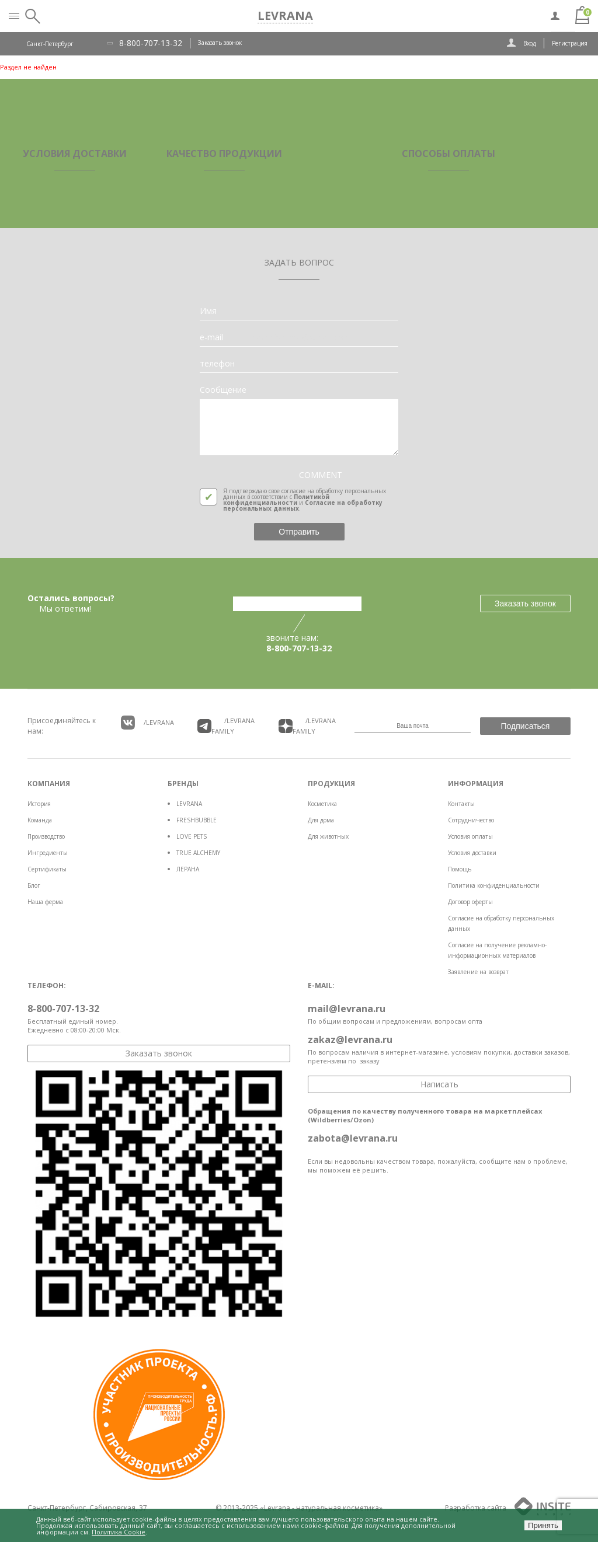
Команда (39, 820)
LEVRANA (189, 804)
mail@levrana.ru (346, 1008)
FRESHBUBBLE (196, 820)
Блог (33, 885)
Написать (439, 1084)
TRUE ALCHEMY (198, 853)
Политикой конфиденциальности (276, 500)
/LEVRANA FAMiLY (226, 725)
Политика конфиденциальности (494, 885)
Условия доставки (472, 853)
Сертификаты (47, 869)
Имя (208, 311)
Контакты (461, 804)
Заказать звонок (220, 43)
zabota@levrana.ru (353, 1138)
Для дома (321, 820)
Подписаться (525, 726)
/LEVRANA (147, 723)
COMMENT (320, 475)
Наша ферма (45, 902)
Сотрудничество (471, 820)
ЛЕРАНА (187, 869)
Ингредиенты (47, 853)
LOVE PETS (191, 836)
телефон (217, 363)
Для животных (328, 836)
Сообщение (223, 390)
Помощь (459, 869)
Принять (543, 1525)
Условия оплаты (470, 836)
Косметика (322, 804)
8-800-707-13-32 (150, 43)
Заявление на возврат (478, 972)
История (39, 804)
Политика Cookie (118, 1531)
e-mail (211, 337)
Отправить (299, 531)
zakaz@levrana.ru (350, 1039)
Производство (46, 836)
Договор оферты (470, 902)
